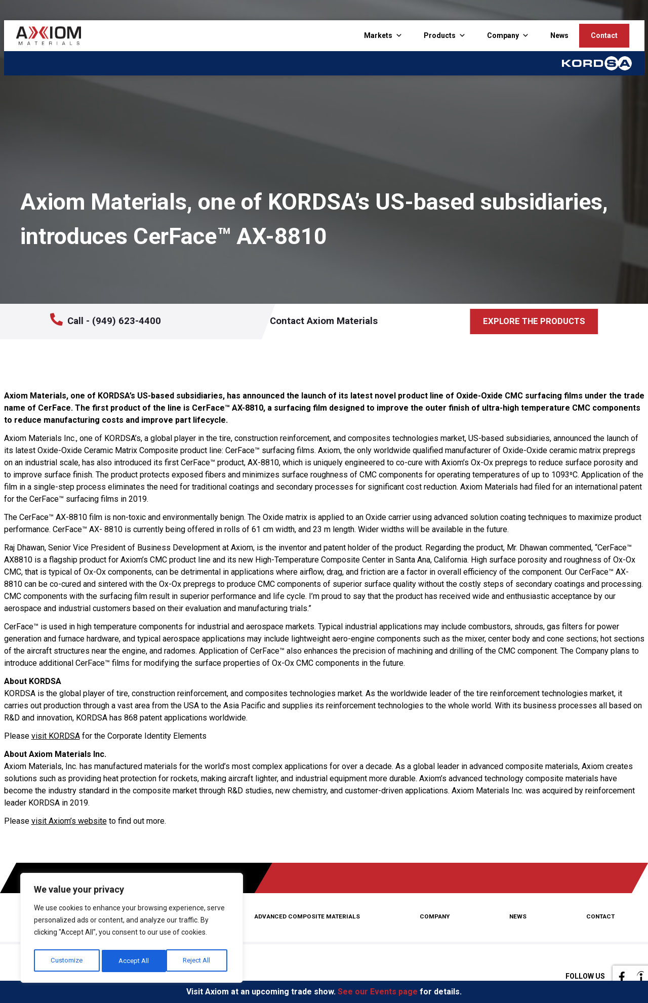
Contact (604, 35)
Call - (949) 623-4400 (104, 321)
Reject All (133, 961)
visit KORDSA (55, 736)
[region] (131, 929)
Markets (378, 35)
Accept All (198, 961)
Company (503, 35)
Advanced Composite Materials (310, 917)
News (559, 35)
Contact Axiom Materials (335, 321)
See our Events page (378, 991)
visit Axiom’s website (69, 821)
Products (440, 35)
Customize (66, 961)
